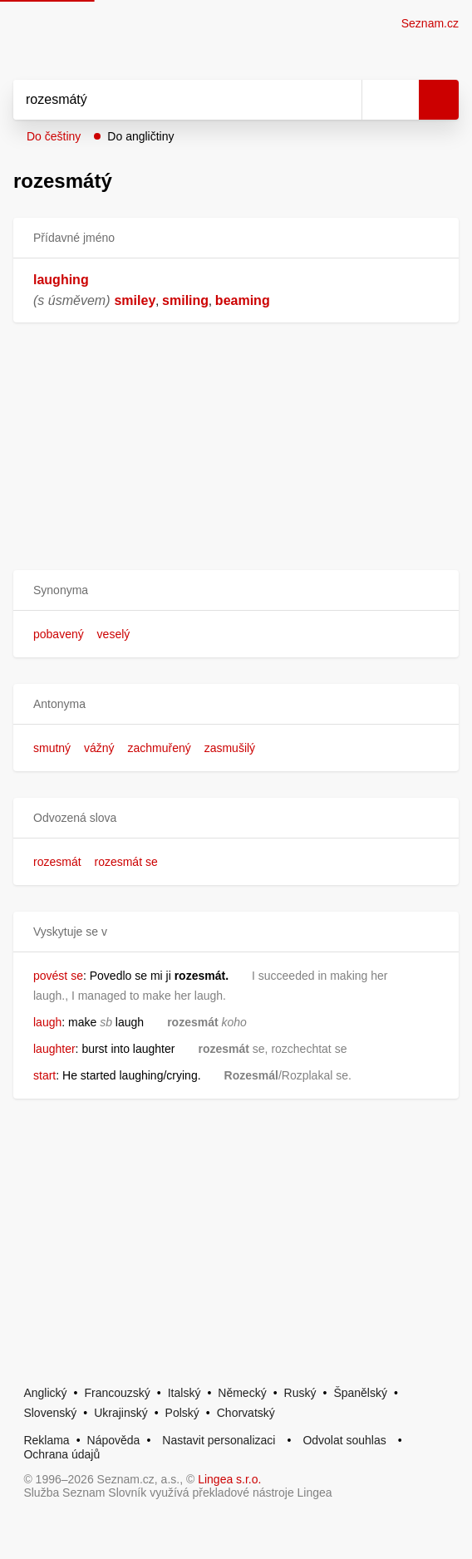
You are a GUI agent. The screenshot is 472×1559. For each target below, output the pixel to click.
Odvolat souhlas (344, 1440)
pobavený (58, 634)
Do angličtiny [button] (140, 136)
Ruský (300, 1392)
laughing (61, 280)
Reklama (46, 1440)
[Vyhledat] (169, 100)
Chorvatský (246, 1412)
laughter (54, 1048)
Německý (242, 1392)
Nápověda (113, 1440)
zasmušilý (229, 748)
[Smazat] (343, 100)
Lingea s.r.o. (229, 1479)
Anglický (44, 1392)
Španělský (360, 1392)
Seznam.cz (430, 23)
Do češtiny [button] (54, 136)
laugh (47, 1022)
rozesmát (57, 861)
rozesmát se (125, 861)
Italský (184, 1392)
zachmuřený (158, 748)
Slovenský (49, 1412)
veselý (113, 634)
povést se (58, 975)
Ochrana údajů (61, 1454)
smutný (52, 748)
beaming (242, 300)
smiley (134, 300)
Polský (182, 1412)
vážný (99, 748)
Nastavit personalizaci (218, 1440)
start (44, 1075)
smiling (185, 300)
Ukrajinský (121, 1412)
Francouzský (117, 1392)
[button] (236, 590)
